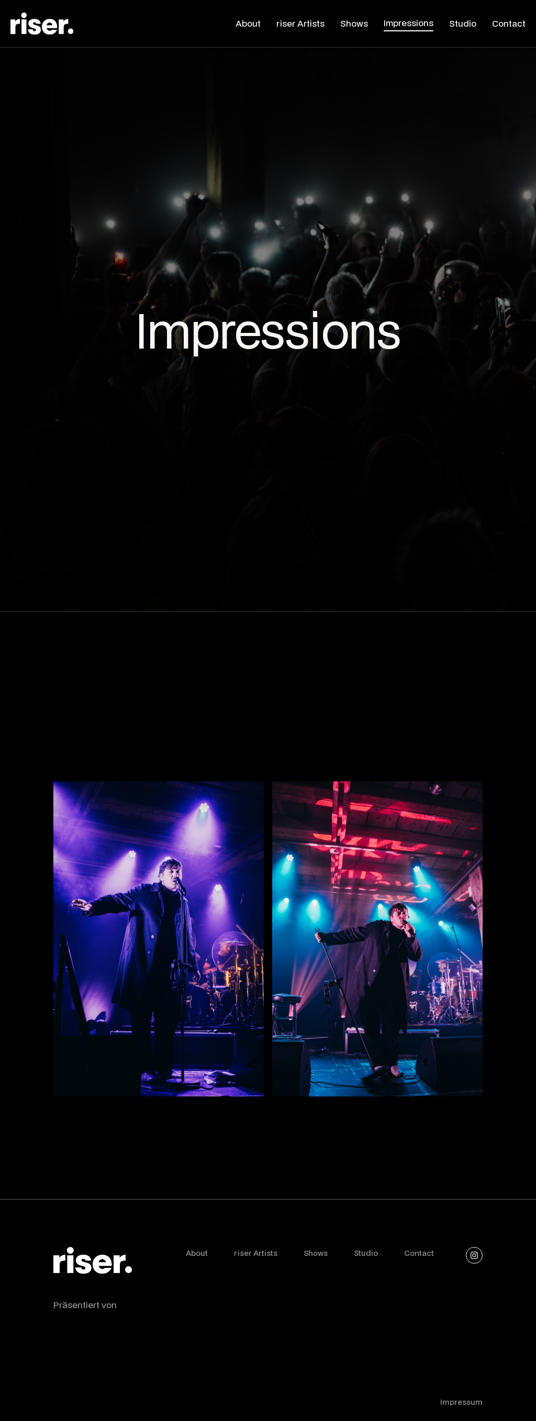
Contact (419, 1253)
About (197, 1253)
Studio (366, 1253)
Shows (316, 1253)
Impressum (461, 1402)
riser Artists (255, 1253)
